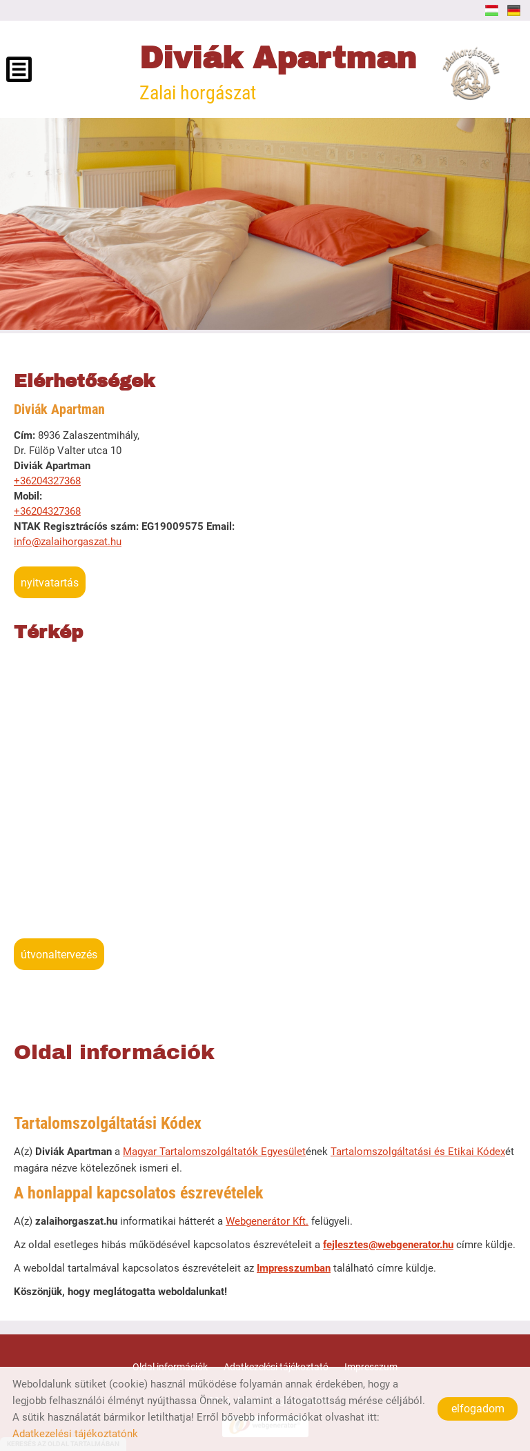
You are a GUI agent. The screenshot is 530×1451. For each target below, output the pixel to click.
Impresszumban (294, 1268)
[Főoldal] (469, 73)
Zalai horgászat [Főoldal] (277, 72)
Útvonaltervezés (59, 954)
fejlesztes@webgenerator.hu (388, 1244)
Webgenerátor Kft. (267, 1221)
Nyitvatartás (50, 582)
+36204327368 (47, 481)
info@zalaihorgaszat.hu (67, 541)
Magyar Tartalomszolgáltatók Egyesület (214, 1151)
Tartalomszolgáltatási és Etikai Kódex (418, 1151)
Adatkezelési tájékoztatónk (75, 1434)
